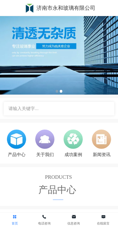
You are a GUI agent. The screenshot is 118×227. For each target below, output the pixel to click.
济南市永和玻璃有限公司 (66, 8)
